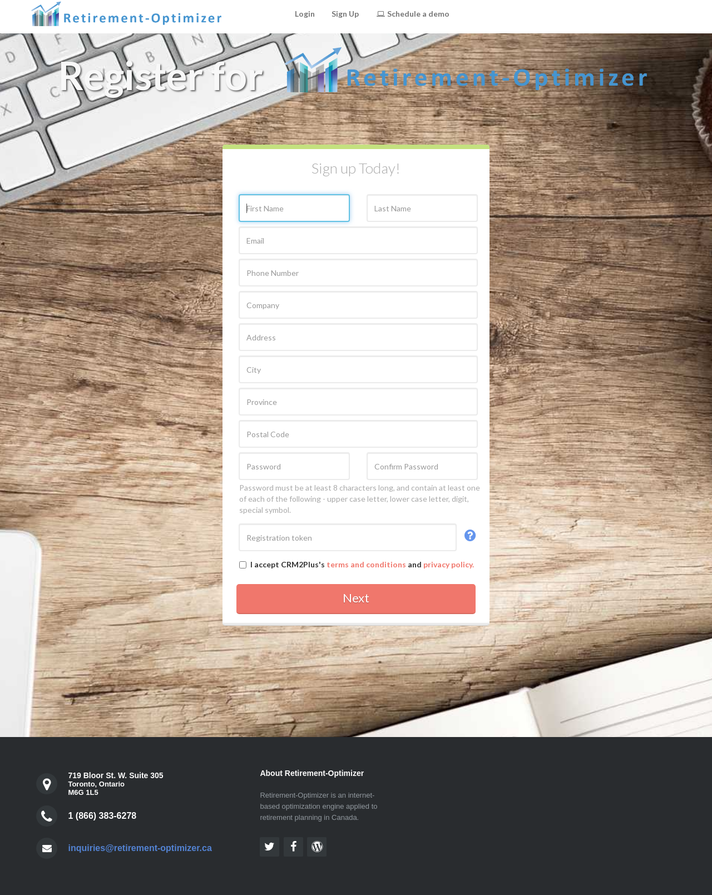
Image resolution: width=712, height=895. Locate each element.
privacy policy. (448, 564)
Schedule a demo (412, 13)
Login (305, 13)
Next (356, 597)
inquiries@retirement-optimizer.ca (139, 848)
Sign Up (345, 13)
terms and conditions (366, 564)
